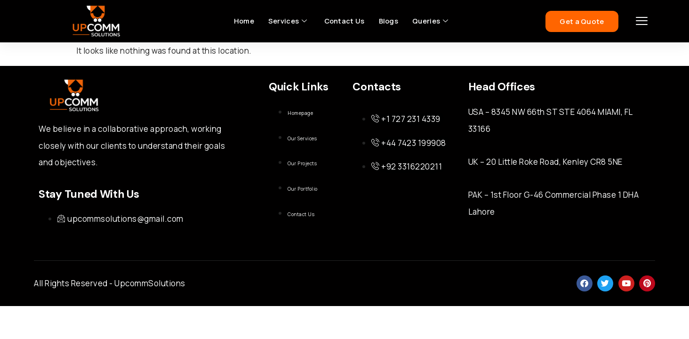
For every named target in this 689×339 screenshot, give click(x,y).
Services (286, 21)
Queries (431, 21)
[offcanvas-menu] (642, 21)
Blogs (389, 21)
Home (242, 21)
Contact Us (344, 21)
